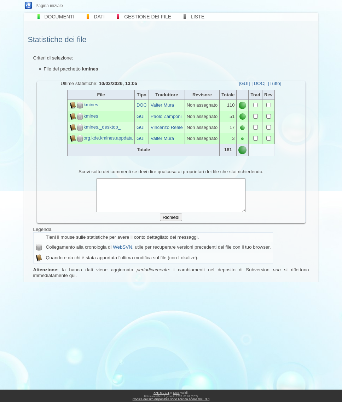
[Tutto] (274, 83)
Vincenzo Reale (167, 127)
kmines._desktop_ (102, 127)
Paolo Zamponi (166, 116)
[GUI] (244, 83)
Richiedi (171, 223)
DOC (142, 105)
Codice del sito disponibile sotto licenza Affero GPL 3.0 (171, 399)
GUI (141, 116)
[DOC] (259, 83)
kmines (90, 105)
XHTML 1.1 (161, 393)
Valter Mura (162, 105)
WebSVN (122, 253)
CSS (176, 393)
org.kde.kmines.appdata (108, 138)
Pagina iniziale (49, 5)
